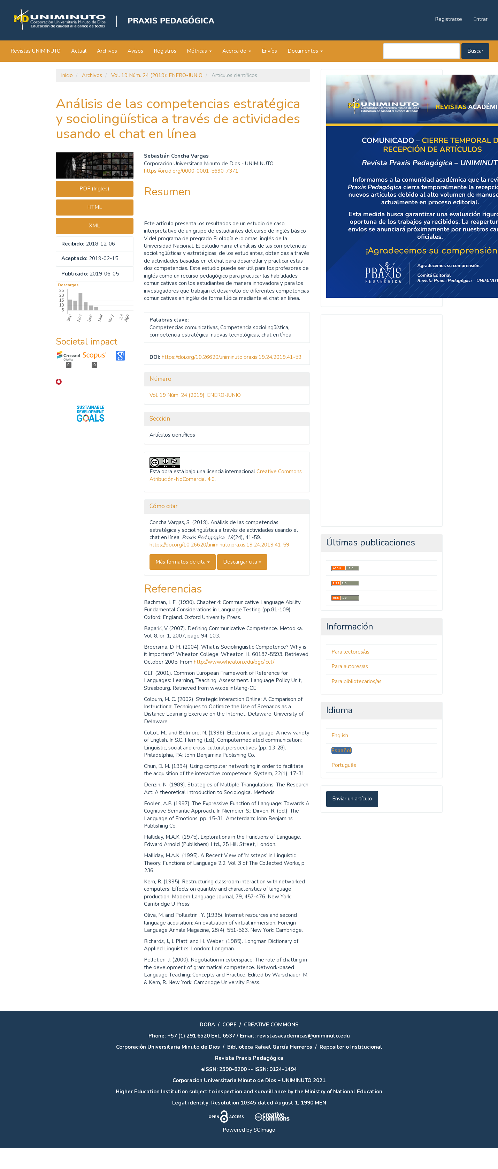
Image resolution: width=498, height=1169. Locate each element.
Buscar (475, 50)
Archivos (107, 50)
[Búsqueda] (421, 51)
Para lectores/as (350, 651)
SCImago (264, 1129)
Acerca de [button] (236, 50)
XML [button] (94, 225)
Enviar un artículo (352, 798)
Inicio (67, 75)
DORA (207, 1024)
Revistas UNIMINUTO (35, 50)
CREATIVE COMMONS (271, 1024)
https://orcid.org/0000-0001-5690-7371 (191, 170)
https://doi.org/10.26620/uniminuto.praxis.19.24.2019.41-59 (231, 357)
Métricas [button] (199, 50)
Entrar (480, 19)
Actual (78, 50)
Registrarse (448, 19)
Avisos (135, 50)
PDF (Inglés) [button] (94, 188)
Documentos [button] (305, 50)
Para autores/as (349, 666)
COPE (229, 1024)
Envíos (269, 50)
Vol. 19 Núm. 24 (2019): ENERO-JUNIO (156, 75)
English (339, 735)
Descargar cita (242, 561)
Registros (165, 50)
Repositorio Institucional (351, 1046)
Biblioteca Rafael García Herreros (269, 1046)
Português (343, 765)
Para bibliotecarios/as (356, 681)
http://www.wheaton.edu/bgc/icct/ (234, 661)
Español (341, 750)
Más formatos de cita (182, 561)
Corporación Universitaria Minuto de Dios (168, 1046)
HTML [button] (94, 207)
